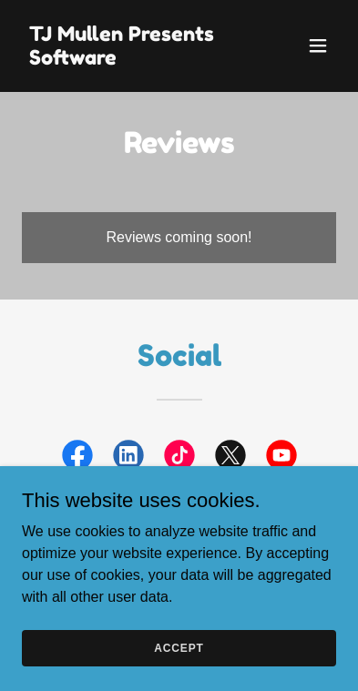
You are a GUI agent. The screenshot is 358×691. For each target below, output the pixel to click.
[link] (132, 59)
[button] (318, 45)
